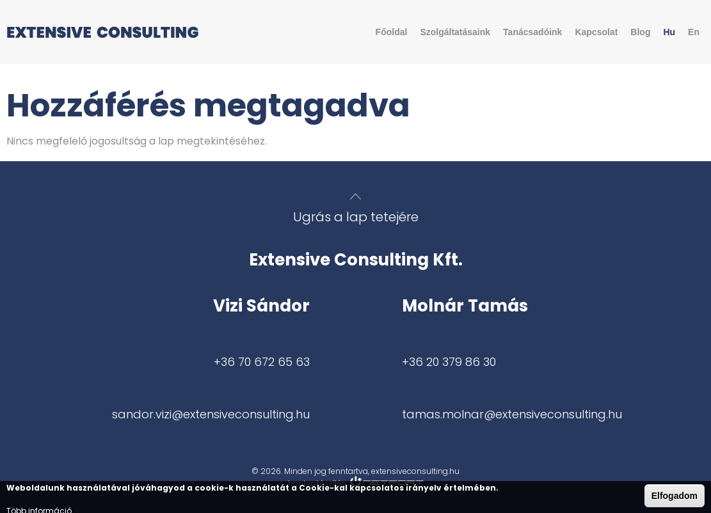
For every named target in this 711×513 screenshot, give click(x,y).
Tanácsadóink (532, 32)
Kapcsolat (596, 32)
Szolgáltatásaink (455, 32)
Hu (669, 32)
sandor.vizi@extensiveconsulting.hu (211, 414)
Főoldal (392, 32)
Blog (640, 32)
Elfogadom (674, 496)
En (693, 32)
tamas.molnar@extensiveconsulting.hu (512, 414)
